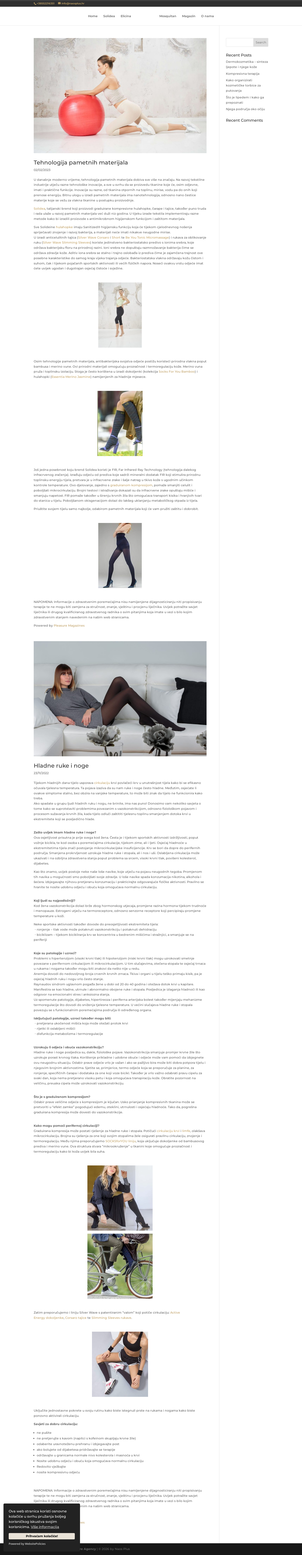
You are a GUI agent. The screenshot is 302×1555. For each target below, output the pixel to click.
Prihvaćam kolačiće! (42, 1536)
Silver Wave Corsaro (93, 237)
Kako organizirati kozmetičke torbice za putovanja (243, 85)
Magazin (187, 16)
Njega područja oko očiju (245, 109)
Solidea (110, 16)
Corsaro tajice (76, 1318)
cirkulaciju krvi (168, 1131)
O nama (206, 16)
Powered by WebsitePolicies (27, 1544)
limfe (186, 1131)
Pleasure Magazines (69, 625)
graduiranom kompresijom (131, 485)
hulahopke (64, 227)
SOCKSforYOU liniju (120, 1141)
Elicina (127, 16)
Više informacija (45, 1527)
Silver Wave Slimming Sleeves (66, 242)
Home (94, 16)
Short (116, 237)
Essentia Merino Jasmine (71, 377)
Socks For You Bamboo (177, 371)
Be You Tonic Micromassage (147, 237)
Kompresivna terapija (242, 74)
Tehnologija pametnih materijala (81, 162)
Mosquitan (166, 16)
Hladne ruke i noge (61, 765)
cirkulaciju (102, 783)
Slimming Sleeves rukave (111, 1318)
